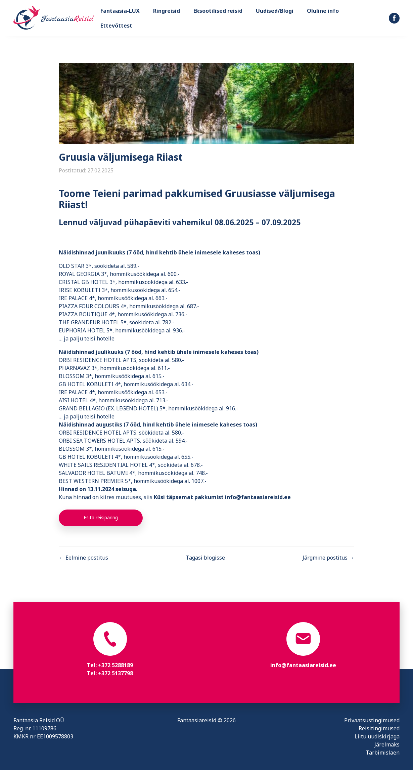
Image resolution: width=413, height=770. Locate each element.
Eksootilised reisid (217, 10)
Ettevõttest (116, 25)
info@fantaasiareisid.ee (303, 665)
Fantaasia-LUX (120, 10)
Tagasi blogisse (205, 557)
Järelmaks (387, 744)
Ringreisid (166, 10)
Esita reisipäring (101, 517)
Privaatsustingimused (372, 720)
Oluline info (323, 10)
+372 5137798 (115, 673)
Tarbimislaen (383, 752)
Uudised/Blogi (274, 10)
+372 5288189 (115, 665)
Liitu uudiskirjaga (377, 736)
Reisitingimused (379, 728)
